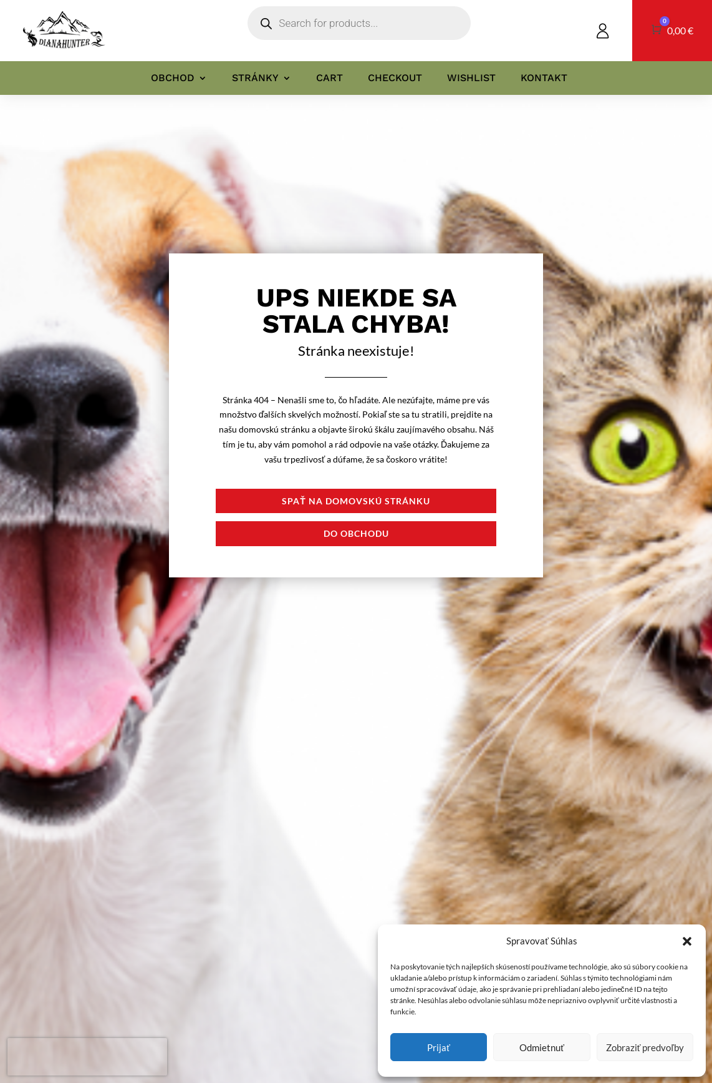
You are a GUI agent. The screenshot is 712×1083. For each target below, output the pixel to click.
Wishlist (471, 78)
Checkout (395, 78)
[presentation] (87, 1057)
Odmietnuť (541, 1047)
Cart (329, 78)
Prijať (438, 1047)
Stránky (255, 78)
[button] (687, 941)
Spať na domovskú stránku (356, 501)
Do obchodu (356, 533)
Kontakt (544, 78)
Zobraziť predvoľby (645, 1047)
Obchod (173, 78)
